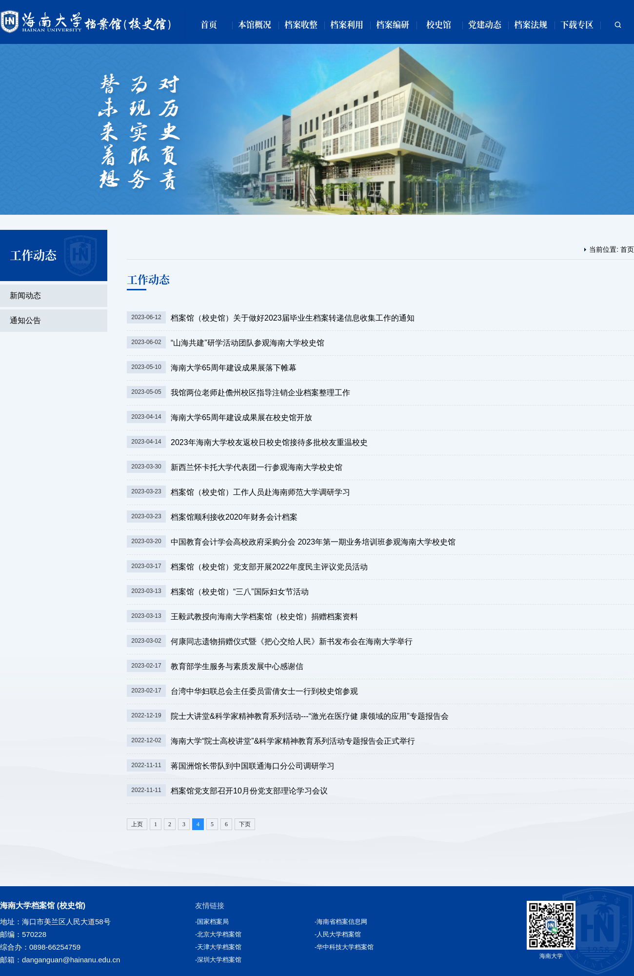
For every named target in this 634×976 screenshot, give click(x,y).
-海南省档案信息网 (341, 921)
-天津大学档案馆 (218, 947)
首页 (208, 24)
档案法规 (530, 24)
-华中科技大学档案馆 (344, 947)
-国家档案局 (212, 921)
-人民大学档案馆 (338, 934)
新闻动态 (25, 295)
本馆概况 (254, 24)
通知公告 (25, 320)
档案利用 (346, 24)
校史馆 (438, 24)
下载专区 (577, 24)
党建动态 (484, 24)
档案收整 (300, 24)
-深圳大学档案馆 (218, 959)
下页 (245, 824)
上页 (137, 824)
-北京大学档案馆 (218, 934)
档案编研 (392, 24)
